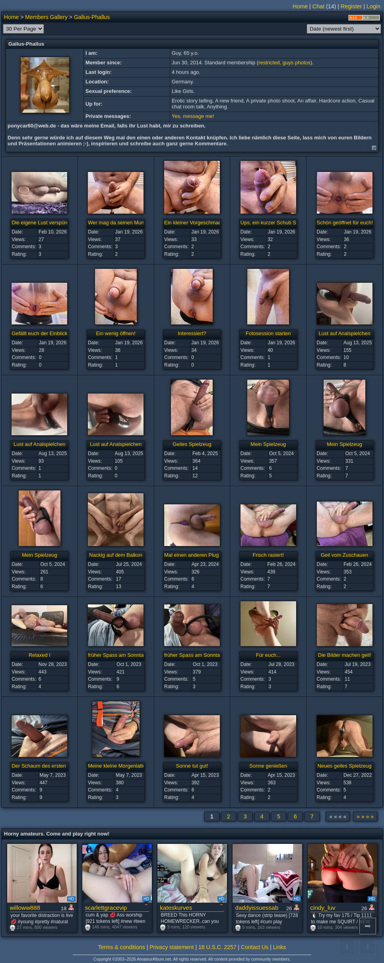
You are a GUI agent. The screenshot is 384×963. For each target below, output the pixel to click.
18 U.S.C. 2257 (217, 947)
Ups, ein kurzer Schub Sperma (275, 223)
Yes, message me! (193, 116)
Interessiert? (192, 333)
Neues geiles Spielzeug (345, 766)
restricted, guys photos (284, 63)
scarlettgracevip (106, 907)
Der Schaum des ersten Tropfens (49, 766)
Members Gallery (46, 17)
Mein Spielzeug (268, 444)
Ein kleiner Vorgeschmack (194, 223)
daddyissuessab (257, 907)
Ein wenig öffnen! (116, 333)
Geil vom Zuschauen (344, 555)
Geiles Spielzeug (192, 444)
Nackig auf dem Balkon (115, 555)
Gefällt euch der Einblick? (41, 333)
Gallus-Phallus (92, 17)
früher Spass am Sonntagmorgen (126, 655)
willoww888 (25, 907)
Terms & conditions (121, 947)
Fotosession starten (268, 333)
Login (373, 6)
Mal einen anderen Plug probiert (201, 555)
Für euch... (268, 655)
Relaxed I (39, 655)
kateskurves (176, 907)
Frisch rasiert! (268, 555)
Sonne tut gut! (192, 766)
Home (300, 6)
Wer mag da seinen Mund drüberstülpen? (135, 223)
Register (351, 6)
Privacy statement (171, 947)
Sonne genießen (268, 766)
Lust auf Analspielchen (344, 333)
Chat (318, 6)
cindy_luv (323, 907)
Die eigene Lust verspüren (42, 223)
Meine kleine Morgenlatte (116, 766)
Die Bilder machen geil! (344, 655)
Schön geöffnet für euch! (345, 223)
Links (279, 947)
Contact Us (254, 947)
